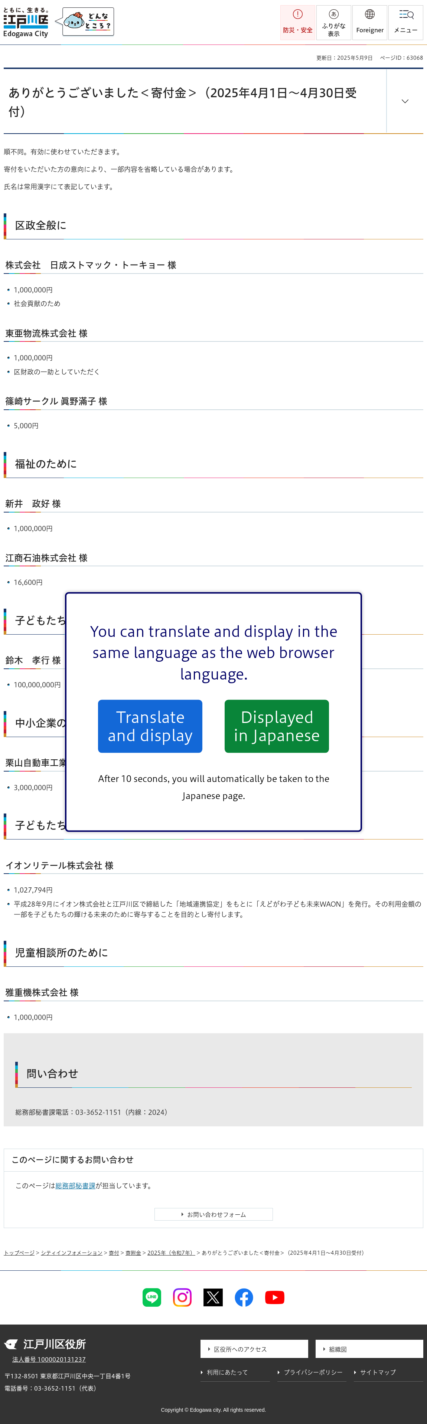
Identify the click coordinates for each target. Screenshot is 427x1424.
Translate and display (150, 726)
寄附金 (133, 1253)
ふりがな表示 (334, 30)
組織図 (338, 1349)
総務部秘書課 (75, 1185)
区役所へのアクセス (240, 1349)
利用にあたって (227, 1372)
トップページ (19, 1253)
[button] (369, 22)
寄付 (114, 1253)
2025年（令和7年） (171, 1253)
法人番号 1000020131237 (49, 1359)
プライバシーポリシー (313, 1372)
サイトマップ (378, 1372)
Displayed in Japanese (277, 726)
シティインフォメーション (71, 1253)
